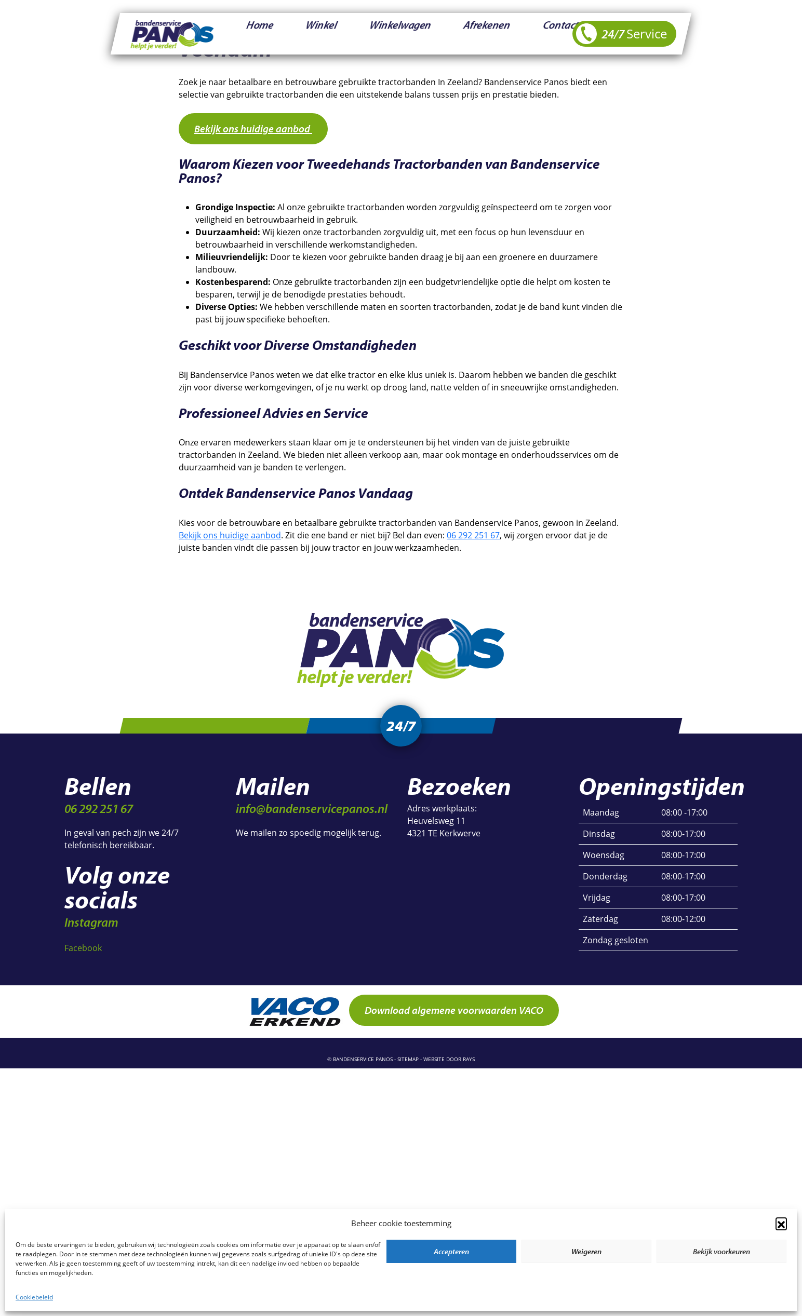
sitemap (408, 1062)
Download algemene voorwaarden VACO (454, 1013)
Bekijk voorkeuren (721, 1251)
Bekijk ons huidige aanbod (253, 128)
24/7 (621, 33)
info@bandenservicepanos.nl (311, 811)
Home (247, 34)
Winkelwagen (342, 34)
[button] (781, 1223)
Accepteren (451, 1251)
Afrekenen (402, 34)
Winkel (288, 34)
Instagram (91, 925)
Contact (452, 34)
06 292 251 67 (473, 535)
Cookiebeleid (34, 1297)
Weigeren (586, 1251)
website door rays (449, 1062)
